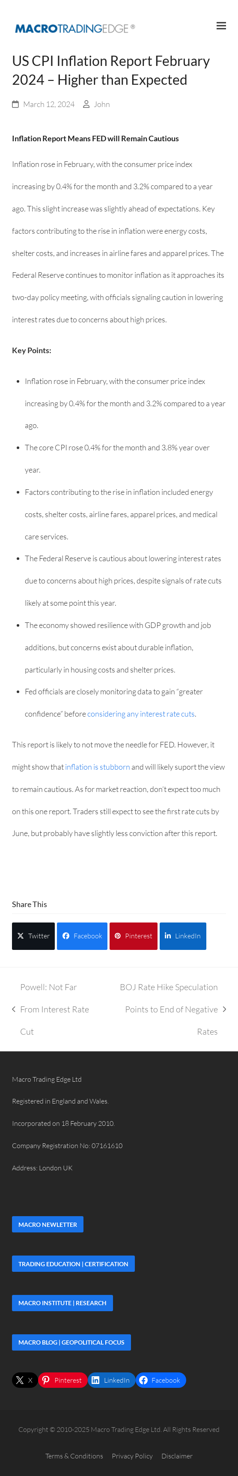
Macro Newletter (47, 1224)
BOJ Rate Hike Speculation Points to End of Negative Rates (165, 1012)
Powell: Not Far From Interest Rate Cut (50, 1012)
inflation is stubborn (97, 766)
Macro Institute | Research (62, 1302)
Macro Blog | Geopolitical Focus (71, 1342)
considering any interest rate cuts (141, 713)
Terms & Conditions (74, 1456)
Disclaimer (177, 1456)
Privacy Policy (132, 1456)
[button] (221, 25)
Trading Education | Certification (73, 1264)
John (102, 104)
